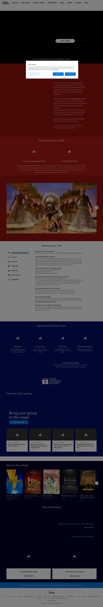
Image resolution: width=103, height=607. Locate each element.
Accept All (70, 74)
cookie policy (56, 69)
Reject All (58, 74)
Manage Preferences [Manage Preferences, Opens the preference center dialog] (33, 74)
